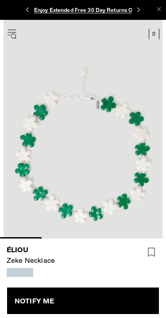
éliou (17, 249)
